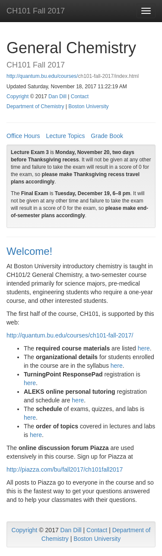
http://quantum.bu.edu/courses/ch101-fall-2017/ (69, 335)
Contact (80, 96)
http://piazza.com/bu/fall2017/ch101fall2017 (64, 469)
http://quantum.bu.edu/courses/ (42, 76)
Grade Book (107, 135)
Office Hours (23, 135)
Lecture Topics (65, 135)
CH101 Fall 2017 (35, 10)
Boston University (88, 106)
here (144, 348)
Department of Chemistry (35, 106)
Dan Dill (57, 96)
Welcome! (29, 251)
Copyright (17, 96)
